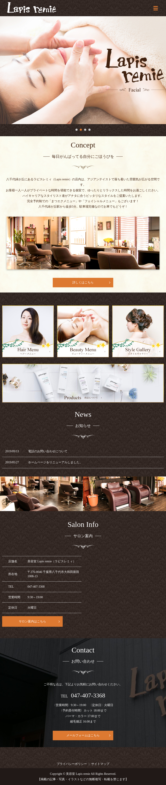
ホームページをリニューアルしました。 (55, 462)
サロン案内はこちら (32, 621)
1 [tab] (76, 130)
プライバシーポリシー (72, 764)
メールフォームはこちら (83, 735)
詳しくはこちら (83, 282)
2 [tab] (81, 130)
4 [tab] (89, 130)
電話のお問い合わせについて (47, 451)
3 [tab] (85, 130)
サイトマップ (100, 764)
